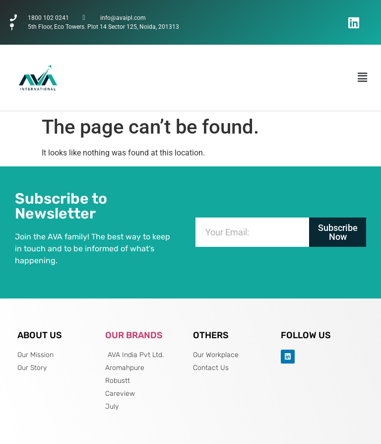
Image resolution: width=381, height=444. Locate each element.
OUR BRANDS (134, 335)
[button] (362, 77)
